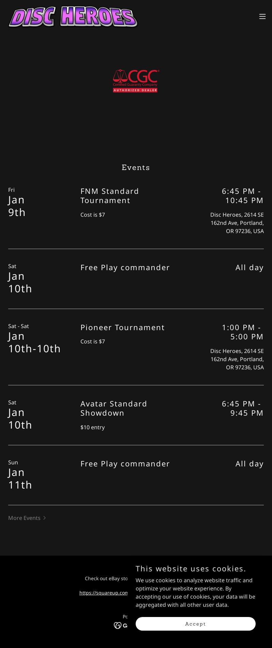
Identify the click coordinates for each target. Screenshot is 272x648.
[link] (72, 16)
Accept (195, 633)
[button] (262, 16)
